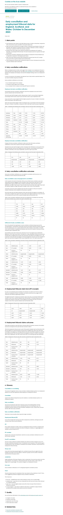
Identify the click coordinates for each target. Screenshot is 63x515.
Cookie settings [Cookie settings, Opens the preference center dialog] (34, 10)
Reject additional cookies (24, 10)
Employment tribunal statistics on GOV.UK (14, 511)
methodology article (24, 495)
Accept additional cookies (11, 10)
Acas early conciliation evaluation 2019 (14, 510)
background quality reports (35, 495)
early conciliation (28, 71)
